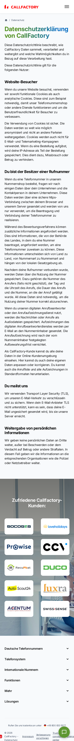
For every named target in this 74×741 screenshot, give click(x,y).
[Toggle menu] (66, 6)
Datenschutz (17, 20)
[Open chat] (64, 732)
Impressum (28, 736)
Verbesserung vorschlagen (43, 736)
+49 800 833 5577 (55, 725)
